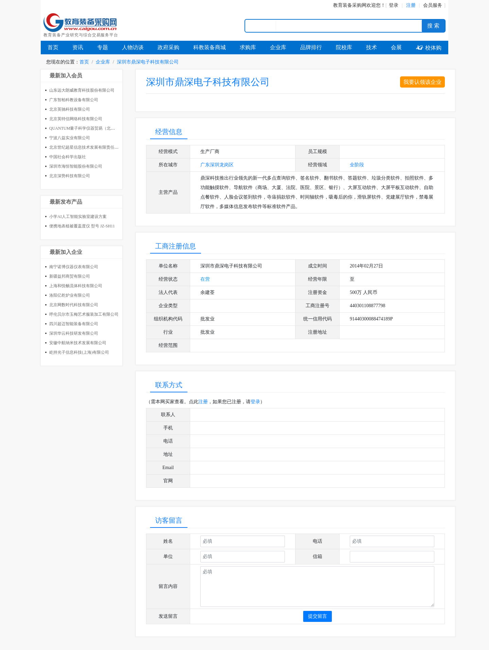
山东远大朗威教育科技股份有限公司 (81, 90)
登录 (393, 5)
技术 (371, 47)
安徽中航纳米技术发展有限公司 (77, 342)
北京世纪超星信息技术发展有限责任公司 (86, 147)
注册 (203, 401)
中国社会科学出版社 (67, 156)
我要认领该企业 (422, 82)
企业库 (278, 47)
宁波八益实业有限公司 (69, 137)
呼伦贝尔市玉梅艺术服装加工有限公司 (84, 314)
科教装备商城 (209, 47)
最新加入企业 (66, 252)
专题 (102, 47)
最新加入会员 (66, 75)
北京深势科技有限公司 (69, 175)
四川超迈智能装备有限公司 (73, 323)
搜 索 (433, 26)
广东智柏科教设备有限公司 (73, 99)
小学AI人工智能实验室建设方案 (78, 216)
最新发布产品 (66, 202)
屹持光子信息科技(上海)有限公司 (79, 352)
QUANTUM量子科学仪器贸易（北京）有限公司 (92, 128)
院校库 (344, 47)
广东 (205, 164)
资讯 (77, 47)
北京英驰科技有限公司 (69, 109)
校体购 (428, 48)
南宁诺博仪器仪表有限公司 (73, 266)
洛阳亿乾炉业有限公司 (69, 295)
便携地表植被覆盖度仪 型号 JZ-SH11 (82, 226)
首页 (53, 47)
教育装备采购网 (349, 5)
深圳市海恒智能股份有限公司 (75, 166)
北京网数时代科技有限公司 (73, 304)
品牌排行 (311, 47)
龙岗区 (226, 164)
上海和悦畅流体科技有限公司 (75, 285)
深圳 (214, 164)
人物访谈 (133, 47)
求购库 (248, 47)
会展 (396, 47)
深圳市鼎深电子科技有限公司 (148, 61)
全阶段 (357, 164)
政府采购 (168, 47)
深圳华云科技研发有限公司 (73, 333)
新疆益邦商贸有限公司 (69, 276)
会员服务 (432, 5)
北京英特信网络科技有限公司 (75, 118)
